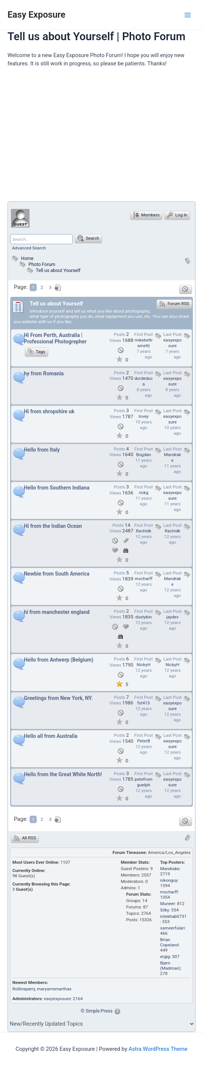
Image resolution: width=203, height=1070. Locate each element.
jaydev (172, 617)
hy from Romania (44, 373)
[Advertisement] (105, 137)
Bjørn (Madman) (170, 965)
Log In (177, 215)
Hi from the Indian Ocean (53, 526)
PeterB (143, 741)
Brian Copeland (169, 942)
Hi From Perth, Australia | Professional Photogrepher (55, 338)
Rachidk (172, 530)
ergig (165, 956)
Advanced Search (29, 248)
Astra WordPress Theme (157, 1049)
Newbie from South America (57, 574)
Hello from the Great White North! (63, 774)
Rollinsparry (23, 988)
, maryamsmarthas (53, 988)
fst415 (143, 703)
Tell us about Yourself (58, 270)
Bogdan (143, 454)
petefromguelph (143, 782)
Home (21, 258)
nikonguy (169, 880)
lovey (144, 416)
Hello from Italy (42, 450)
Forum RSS (174, 304)
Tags (36, 352)
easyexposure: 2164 (63, 998)
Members (146, 215)
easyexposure (172, 342)
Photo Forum (36, 264)
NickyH (172, 664)
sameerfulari (172, 928)
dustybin (143, 617)
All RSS (25, 838)
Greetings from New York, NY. (58, 698)
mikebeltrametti (143, 342)
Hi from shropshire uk (49, 411)
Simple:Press (98, 1011)
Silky (164, 910)
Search (88, 238)
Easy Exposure (36, 14)
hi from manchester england (57, 612)
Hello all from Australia (51, 736)
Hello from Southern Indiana (57, 488)
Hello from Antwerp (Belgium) (59, 660)
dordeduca (143, 381)
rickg (143, 492)
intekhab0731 (173, 916)
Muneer (167, 903)
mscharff (143, 578)
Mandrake (172, 457)
